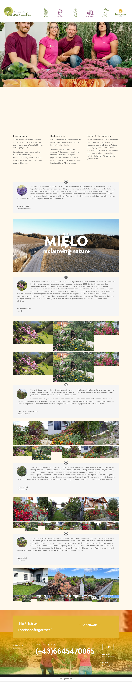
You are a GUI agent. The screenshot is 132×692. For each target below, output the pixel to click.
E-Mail (108, 646)
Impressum (17, 648)
